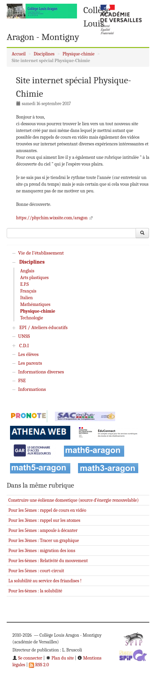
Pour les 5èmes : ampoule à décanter (43, 530)
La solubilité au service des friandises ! (45, 581)
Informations (32, 389)
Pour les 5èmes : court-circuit (36, 571)
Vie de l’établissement (41, 253)
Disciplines (44, 54)
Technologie (31, 318)
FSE (22, 380)
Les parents (30, 363)
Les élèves (28, 354)
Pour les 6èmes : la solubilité (35, 591)
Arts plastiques (34, 277)
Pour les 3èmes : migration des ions (41, 550)
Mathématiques (35, 304)
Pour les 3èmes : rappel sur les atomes (44, 520)
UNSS (24, 336)
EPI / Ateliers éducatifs (43, 327)
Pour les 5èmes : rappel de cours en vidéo (47, 510)
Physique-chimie (78, 54)
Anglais (27, 271)
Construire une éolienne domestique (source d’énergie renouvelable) (73, 500)
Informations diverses (41, 372)
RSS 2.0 (39, 665)
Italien (26, 298)
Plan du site (60, 658)
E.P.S (24, 284)
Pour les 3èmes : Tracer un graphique (43, 540)
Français (28, 291)
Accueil (19, 54)
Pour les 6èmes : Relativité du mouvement (48, 560)
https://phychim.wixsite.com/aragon (52, 218)
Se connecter (27, 658)
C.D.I (24, 346)
